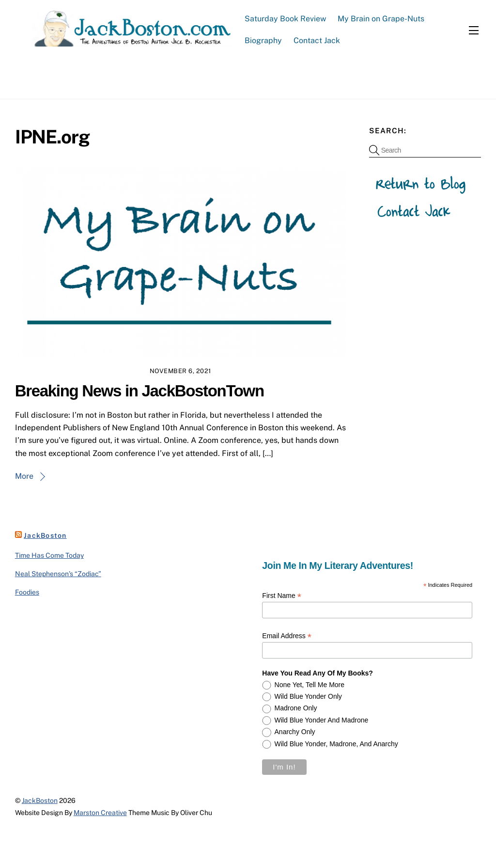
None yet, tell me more (310, 685)
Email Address (286, 636)
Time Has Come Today (49, 555)
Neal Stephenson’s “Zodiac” (58, 574)
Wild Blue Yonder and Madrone (322, 720)
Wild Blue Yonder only (308, 696)
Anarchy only (295, 732)
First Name (281, 595)
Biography (263, 40)
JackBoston (45, 535)
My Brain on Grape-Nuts (381, 18)
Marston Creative (100, 813)
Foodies (27, 592)
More (24, 476)
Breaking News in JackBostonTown (139, 391)
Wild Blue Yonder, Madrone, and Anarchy (336, 744)
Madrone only (296, 708)
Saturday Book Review (285, 18)
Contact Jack (317, 40)
